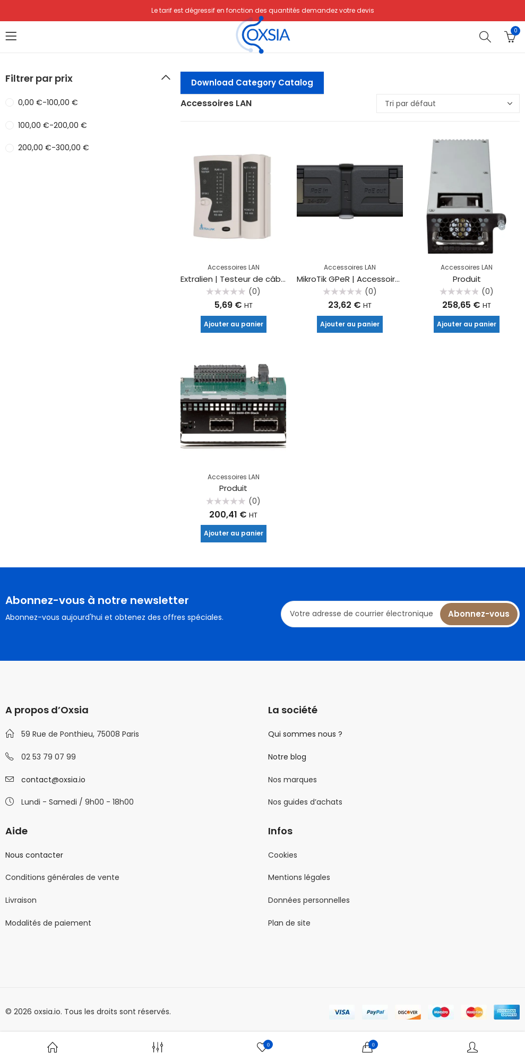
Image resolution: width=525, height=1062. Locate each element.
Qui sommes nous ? (305, 734)
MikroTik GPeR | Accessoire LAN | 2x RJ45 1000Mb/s (394, 278)
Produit (467, 278)
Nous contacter (34, 855)
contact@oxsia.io (53, 779)
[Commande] (448, 103)
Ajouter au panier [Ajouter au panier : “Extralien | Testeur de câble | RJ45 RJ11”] (233, 324)
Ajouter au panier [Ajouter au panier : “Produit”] (466, 324)
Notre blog (287, 757)
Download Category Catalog (252, 82)
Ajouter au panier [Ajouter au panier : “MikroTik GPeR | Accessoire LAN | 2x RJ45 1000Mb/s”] (350, 324)
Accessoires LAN (234, 267)
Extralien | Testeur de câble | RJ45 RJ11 (255, 278)
